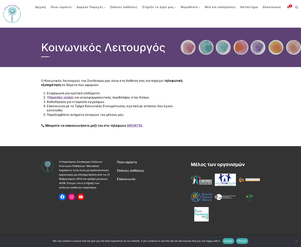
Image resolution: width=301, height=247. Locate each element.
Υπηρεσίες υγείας (60, 97)
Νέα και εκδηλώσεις (220, 7)
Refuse (242, 241)
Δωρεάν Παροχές (91, 7)
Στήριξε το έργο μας (159, 7)
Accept (228, 241)
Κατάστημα (249, 7)
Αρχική (40, 7)
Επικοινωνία (272, 7)
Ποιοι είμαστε (61, 7)
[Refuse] (296, 241)
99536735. (135, 126)
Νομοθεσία (190, 7)
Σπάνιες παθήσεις (123, 7)
